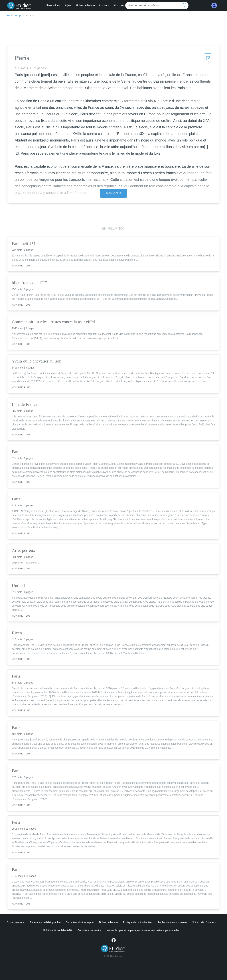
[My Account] (214, 5)
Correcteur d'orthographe (80, 922)
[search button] (185, 5)
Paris (30, 15)
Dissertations (52, 5)
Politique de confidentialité (57, 930)
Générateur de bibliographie (44, 922)
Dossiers (104, 5)
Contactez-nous (15, 922)
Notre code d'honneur (204, 922)
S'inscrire (118, 5)
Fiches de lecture (85, 5)
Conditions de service (90, 930)
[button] (208, 58)
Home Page (14, 15)
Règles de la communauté (172, 922)
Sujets (67, 5)
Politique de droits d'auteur (138, 922)
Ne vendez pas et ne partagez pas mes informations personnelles (143, 930)
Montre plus (113, 193)
